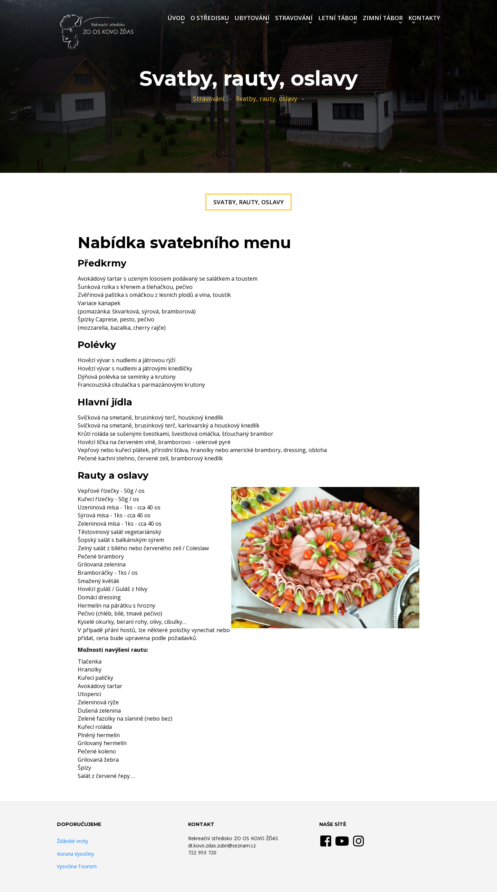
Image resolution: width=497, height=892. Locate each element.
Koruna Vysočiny (75, 854)
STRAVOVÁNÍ (294, 18)
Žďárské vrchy (72, 841)
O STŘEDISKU (210, 18)
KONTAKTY (424, 18)
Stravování (208, 98)
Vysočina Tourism (77, 866)
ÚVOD (176, 18)
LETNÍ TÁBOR (337, 18)
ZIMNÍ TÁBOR (383, 18)
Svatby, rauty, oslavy (266, 98)
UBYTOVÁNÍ (252, 18)
